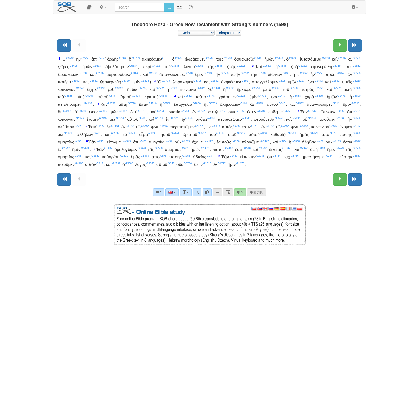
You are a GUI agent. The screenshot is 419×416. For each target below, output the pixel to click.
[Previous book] (64, 45)
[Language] (172, 192)
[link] (207, 192)
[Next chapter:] (340, 45)
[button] (89, 7)
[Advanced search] (197, 192)
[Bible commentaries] (158, 192)
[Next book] (355, 45)
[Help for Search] (191, 6)
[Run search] (169, 7)
